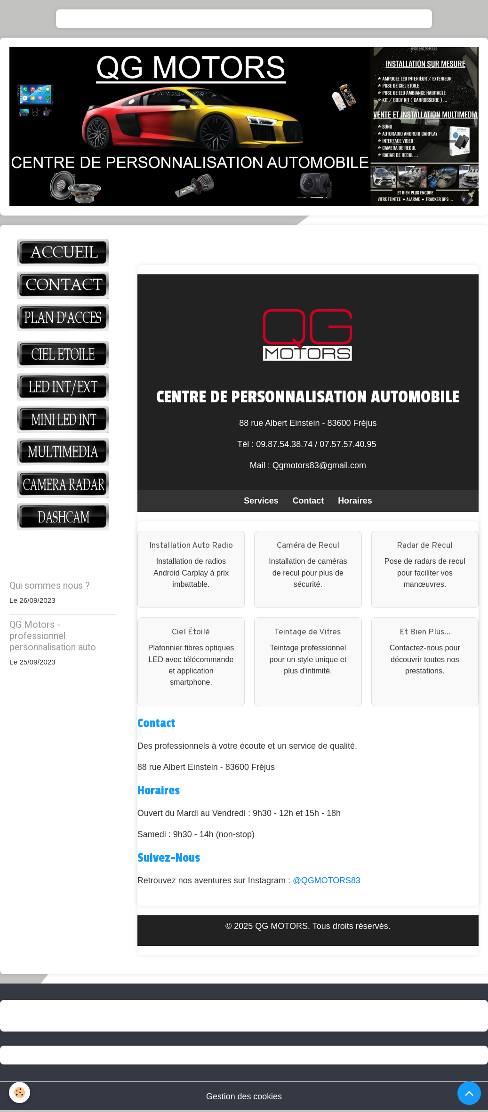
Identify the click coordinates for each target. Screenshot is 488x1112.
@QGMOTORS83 (327, 881)
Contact (308, 500)
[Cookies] (20, 1092)
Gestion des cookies (244, 1097)
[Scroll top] (469, 1093)
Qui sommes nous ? (49, 585)
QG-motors (49, 1016)
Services (260, 500)
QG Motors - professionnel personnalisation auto (52, 636)
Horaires (355, 500)
